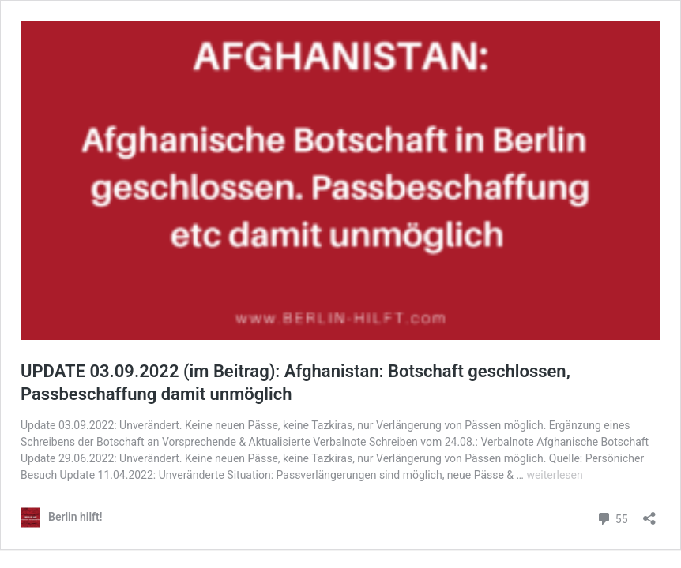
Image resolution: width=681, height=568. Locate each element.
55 (611, 519)
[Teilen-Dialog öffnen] (649, 513)
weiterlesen (554, 475)
